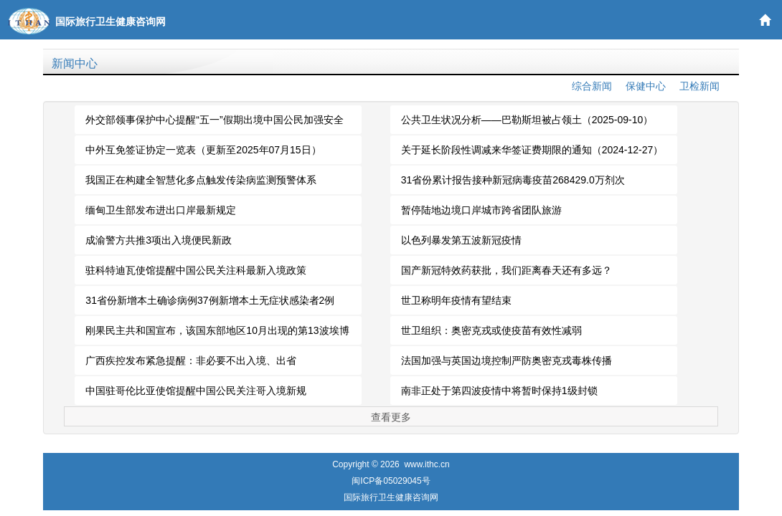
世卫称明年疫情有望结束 (456, 300)
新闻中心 (75, 63)
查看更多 (391, 417)
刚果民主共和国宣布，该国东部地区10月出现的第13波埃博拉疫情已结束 (217, 335)
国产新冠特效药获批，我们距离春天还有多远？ (506, 270)
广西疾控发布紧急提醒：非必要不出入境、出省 (190, 360)
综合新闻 (592, 86)
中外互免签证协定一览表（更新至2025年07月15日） (203, 150)
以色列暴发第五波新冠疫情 (461, 240)
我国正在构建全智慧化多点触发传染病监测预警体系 (200, 180)
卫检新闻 (699, 86)
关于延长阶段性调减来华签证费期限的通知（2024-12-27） (532, 150)
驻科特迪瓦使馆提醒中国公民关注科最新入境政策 (195, 270)
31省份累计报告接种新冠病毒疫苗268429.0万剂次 (513, 180)
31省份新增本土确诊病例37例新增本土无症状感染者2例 (209, 300)
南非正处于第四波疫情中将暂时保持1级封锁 (499, 390)
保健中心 (646, 86)
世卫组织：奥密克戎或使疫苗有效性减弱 (491, 330)
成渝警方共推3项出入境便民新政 (158, 240)
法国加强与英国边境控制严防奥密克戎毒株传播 (506, 360)
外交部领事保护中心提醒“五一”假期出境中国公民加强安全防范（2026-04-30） (214, 124)
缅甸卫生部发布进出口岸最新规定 (160, 210)
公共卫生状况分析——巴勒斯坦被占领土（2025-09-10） (527, 119)
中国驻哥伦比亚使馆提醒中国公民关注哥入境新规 (195, 390)
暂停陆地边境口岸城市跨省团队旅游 (481, 210)
